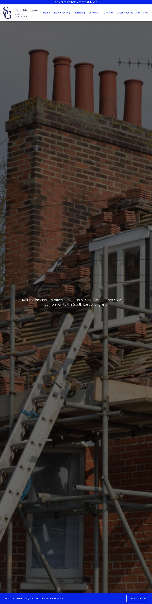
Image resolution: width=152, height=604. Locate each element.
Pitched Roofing (61, 12)
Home (46, 12)
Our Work (109, 12)
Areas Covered (125, 12)
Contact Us (142, 12)
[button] (94, 12)
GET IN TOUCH (137, 598)
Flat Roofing (79, 12)
